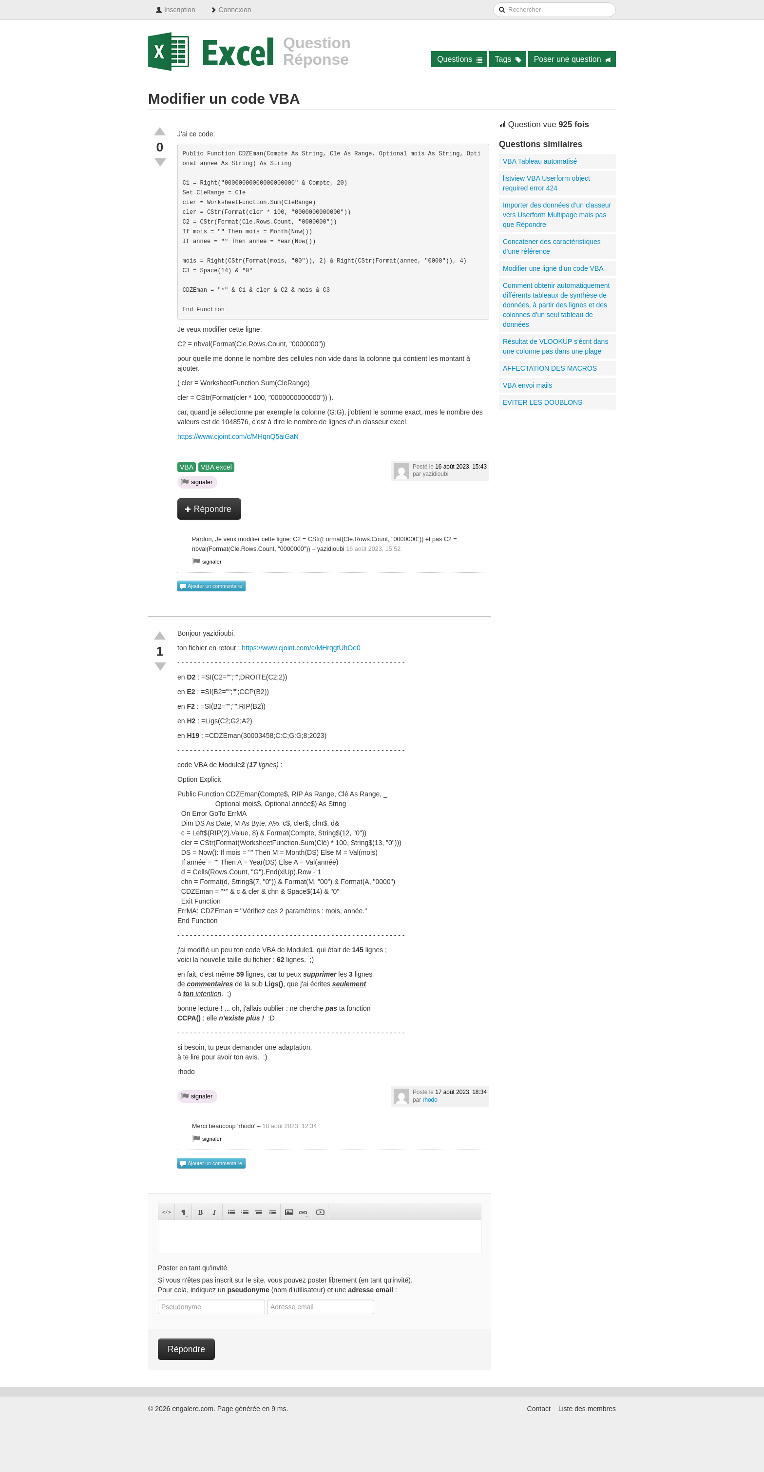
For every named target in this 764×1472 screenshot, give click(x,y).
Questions (459, 59)
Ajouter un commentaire (211, 586)
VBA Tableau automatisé (540, 161)
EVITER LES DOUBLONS (542, 402)
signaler (196, 482)
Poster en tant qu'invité (192, 1268)
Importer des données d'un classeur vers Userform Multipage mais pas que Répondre (557, 214)
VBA (186, 467)
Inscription (175, 10)
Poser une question (572, 59)
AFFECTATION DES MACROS (550, 368)
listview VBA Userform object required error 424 (546, 183)
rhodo (429, 1099)
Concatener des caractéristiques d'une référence (552, 246)
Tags (508, 59)
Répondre (208, 509)
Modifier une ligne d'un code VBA (553, 268)
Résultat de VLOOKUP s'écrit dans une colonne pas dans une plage (555, 346)
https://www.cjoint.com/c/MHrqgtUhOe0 (301, 648)
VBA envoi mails (527, 385)
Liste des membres (587, 1409)
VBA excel (216, 467)
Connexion (230, 10)
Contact (539, 1409)
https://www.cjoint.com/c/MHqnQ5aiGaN (238, 436)
